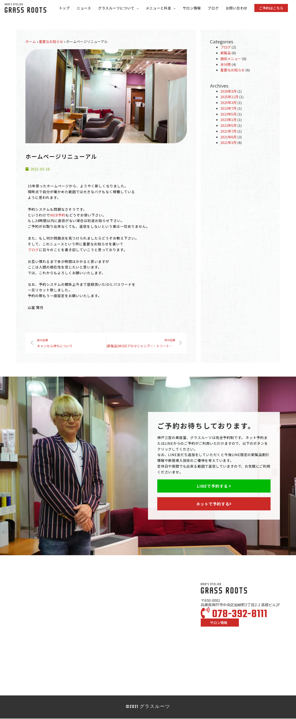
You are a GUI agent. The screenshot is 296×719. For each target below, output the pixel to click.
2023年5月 (228, 114)
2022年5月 (228, 126)
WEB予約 (57, 215)
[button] (271, 8)
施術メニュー (230, 59)
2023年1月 (228, 120)
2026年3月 (228, 91)
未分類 (225, 64)
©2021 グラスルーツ (148, 707)
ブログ (33, 250)
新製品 (225, 53)
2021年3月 (228, 143)
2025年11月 (229, 97)
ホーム (30, 42)
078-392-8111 (234, 615)
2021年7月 (228, 131)
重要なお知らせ (51, 42)
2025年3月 (228, 103)
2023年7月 (228, 109)
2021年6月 (228, 137)
